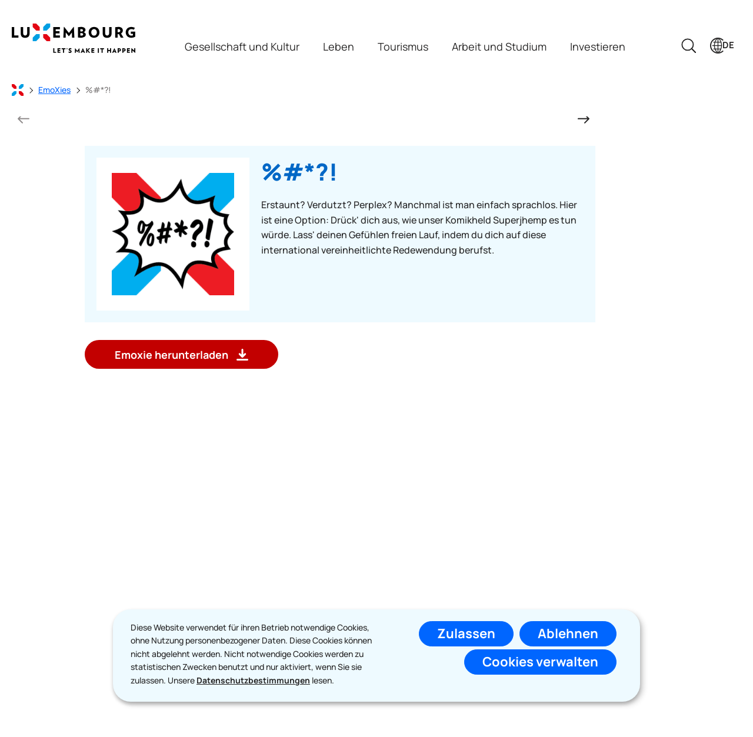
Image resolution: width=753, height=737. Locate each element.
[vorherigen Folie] (23, 118)
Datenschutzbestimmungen (253, 680)
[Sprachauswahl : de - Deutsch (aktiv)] (722, 46)
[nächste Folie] (583, 118)
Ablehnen (568, 633)
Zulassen (466, 633)
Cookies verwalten (540, 662)
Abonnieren (468, 603)
